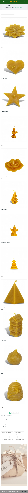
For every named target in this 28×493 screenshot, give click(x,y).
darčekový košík (13, 436)
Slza (2, 373)
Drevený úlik (3, 340)
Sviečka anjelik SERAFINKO (5, 144)
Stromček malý (4, 209)
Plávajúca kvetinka (4, 45)
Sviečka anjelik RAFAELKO (5, 242)
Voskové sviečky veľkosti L (5, 426)
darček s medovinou (5, 436)
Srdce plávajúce (4, 78)
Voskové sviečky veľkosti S (5, 422)
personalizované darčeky (20, 439)
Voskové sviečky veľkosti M (5, 424)
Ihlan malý (3, 307)
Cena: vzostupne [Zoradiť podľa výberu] (8, 15)
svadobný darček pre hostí (19, 432)
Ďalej (17, 413)
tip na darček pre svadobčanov (7, 432)
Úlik (2, 406)
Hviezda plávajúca (4, 111)
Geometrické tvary (4, 421)
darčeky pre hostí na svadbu (6, 434)
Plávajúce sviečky (4, 419)
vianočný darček (16, 434)
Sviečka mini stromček (5, 275)
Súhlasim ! (24, 491)
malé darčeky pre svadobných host (7, 439)
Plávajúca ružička (4, 176)
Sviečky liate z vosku (6, 415)
